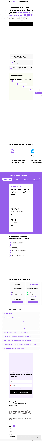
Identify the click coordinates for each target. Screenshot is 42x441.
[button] (21, 24)
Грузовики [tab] (35, 179)
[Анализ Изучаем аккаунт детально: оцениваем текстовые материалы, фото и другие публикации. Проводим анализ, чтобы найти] (21, 84)
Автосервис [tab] (16, 179)
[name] (21, 381)
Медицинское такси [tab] (7, 179)
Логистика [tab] (26, 179)
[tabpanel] (21, 208)
